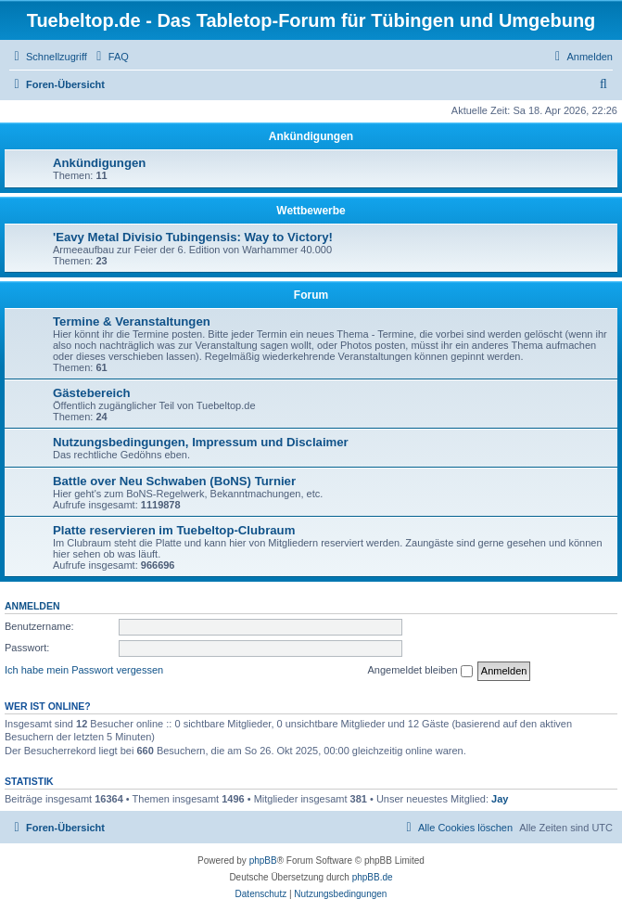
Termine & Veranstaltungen (131, 321)
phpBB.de (372, 877)
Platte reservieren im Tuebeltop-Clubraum (174, 530)
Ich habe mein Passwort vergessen (84, 669)
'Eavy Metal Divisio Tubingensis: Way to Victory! (193, 237)
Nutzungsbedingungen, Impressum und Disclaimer (201, 442)
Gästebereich (92, 393)
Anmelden (32, 605)
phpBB (263, 860)
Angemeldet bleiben (419, 670)
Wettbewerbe (310, 210)
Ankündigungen (311, 136)
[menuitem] (110, 56)
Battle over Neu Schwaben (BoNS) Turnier (174, 481)
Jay (499, 798)
